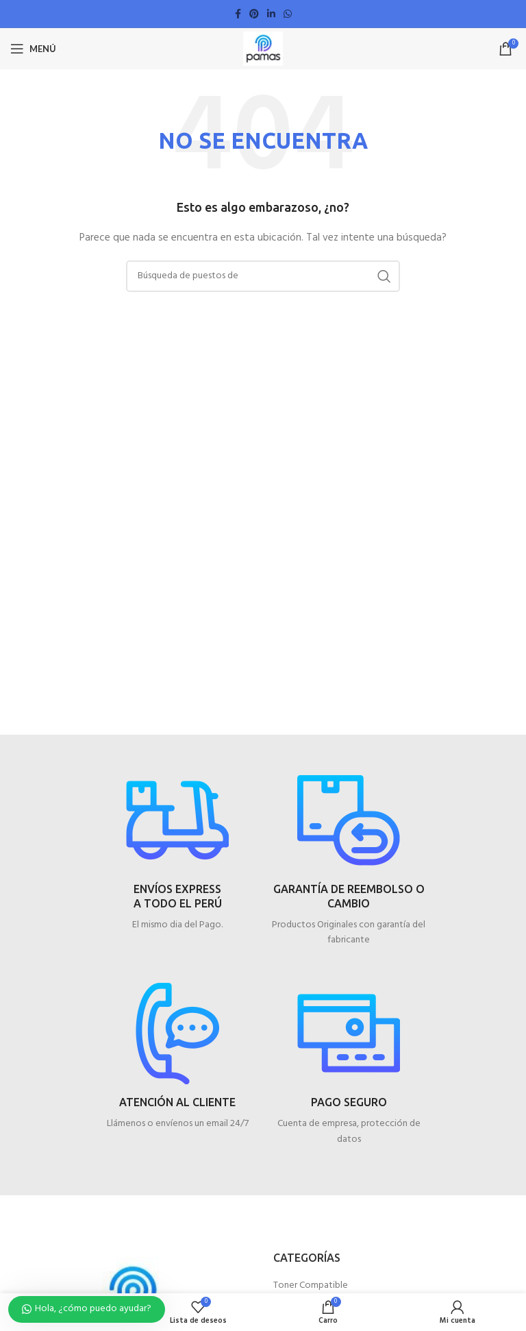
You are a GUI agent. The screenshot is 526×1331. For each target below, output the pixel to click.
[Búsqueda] (263, 276)
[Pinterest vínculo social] (254, 14)
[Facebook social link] (238, 14)
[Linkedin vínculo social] (271, 14)
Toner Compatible (310, 1286)
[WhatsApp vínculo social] (287, 14)
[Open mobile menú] (33, 48)
